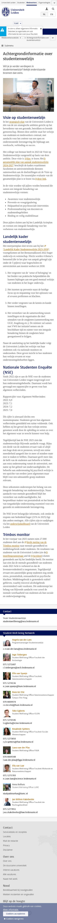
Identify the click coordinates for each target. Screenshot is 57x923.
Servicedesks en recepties (15, 832)
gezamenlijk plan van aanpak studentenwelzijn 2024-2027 (25, 164)
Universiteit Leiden (9, 3)
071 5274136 (9, 683)
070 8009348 (9, 757)
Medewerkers (31, 3)
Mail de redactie (10, 840)
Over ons (7, 861)
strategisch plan (16, 121)
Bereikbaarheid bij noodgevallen (18, 890)
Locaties (7, 836)
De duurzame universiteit (14, 865)
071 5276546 (9, 720)
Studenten (21, 3)
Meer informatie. (11, 909)
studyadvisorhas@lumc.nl (15, 793)
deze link (41, 179)
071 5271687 (9, 664)
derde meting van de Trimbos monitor (25, 544)
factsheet (37, 556)
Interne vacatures (11, 870)
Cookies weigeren (15, 918)
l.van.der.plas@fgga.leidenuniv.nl (19, 760)
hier (29, 158)
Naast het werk (10, 879)
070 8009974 (9, 702)
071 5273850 (9, 738)
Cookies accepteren (15, 913)
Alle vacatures (9, 874)
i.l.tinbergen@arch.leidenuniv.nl (19, 667)
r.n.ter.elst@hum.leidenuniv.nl (18, 705)
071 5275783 (9, 775)
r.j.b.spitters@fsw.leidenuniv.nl (18, 742)
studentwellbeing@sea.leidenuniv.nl (21, 621)
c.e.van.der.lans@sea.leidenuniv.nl (19, 649)
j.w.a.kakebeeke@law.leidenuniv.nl (20, 812)
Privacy (6, 845)
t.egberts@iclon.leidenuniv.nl (17, 723)
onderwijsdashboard (20, 523)
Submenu (9, 45)
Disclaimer (8, 849)
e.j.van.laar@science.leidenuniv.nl (19, 778)
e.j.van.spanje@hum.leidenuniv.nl (19, 686)
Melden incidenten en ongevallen (18, 894)
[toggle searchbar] (53, 8)
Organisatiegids (44, 3)
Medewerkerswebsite (10, 38)
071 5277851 (9, 809)
